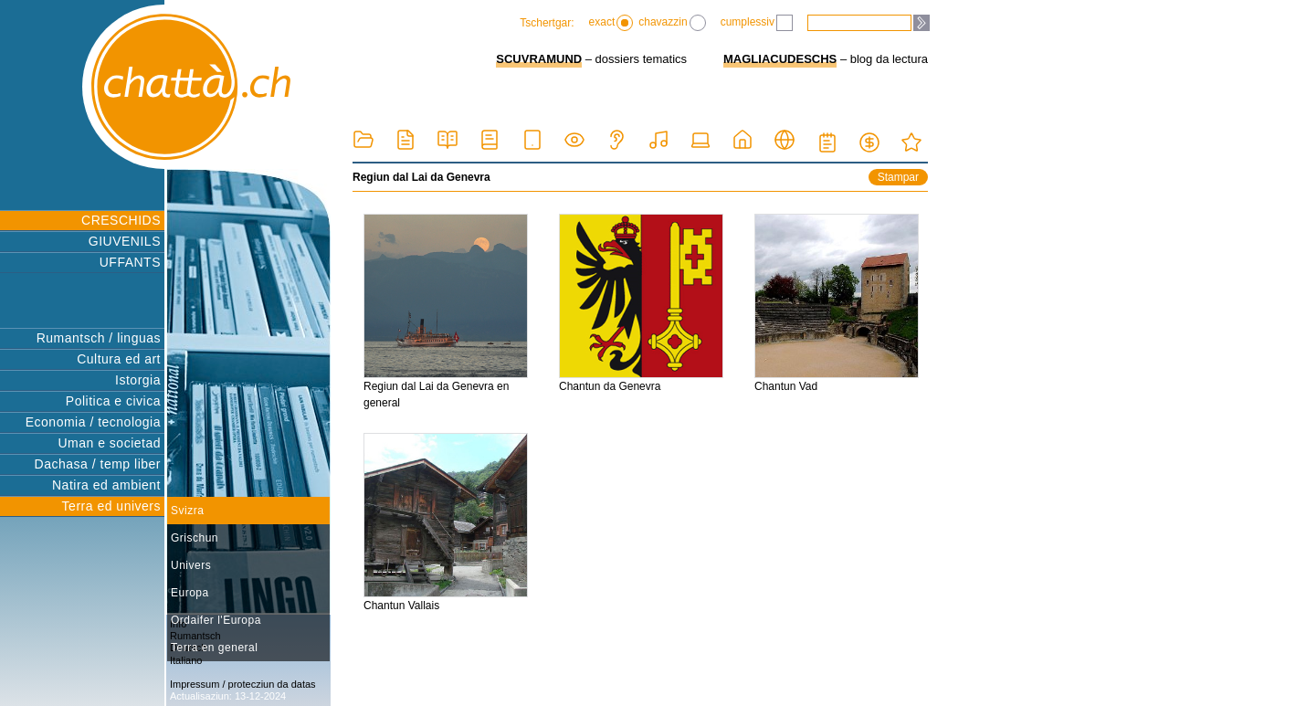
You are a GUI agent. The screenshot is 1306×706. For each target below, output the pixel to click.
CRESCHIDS (121, 220)
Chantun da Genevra (641, 303)
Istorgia (138, 380)
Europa (190, 592)
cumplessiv (757, 23)
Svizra (187, 510)
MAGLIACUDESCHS (780, 59)
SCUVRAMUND (539, 59)
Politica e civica (113, 401)
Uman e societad (109, 443)
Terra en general (214, 647)
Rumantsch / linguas (99, 338)
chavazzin (671, 23)
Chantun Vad (836, 303)
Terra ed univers (111, 506)
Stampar (898, 177)
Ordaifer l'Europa (216, 620)
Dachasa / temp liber (98, 464)
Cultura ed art (119, 359)
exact (611, 23)
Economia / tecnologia (93, 422)
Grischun (194, 538)
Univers (191, 565)
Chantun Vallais (445, 522)
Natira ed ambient (106, 485)
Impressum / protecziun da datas (243, 684)
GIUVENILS (125, 241)
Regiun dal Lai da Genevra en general (445, 311)
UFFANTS (130, 262)
